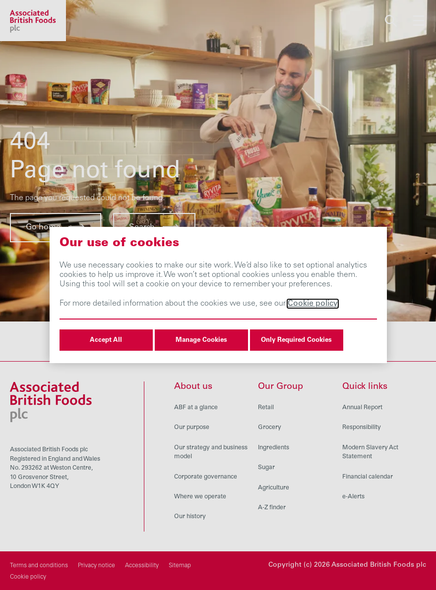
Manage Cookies (201, 340)
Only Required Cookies (296, 340)
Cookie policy (313, 304)
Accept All (106, 340)
